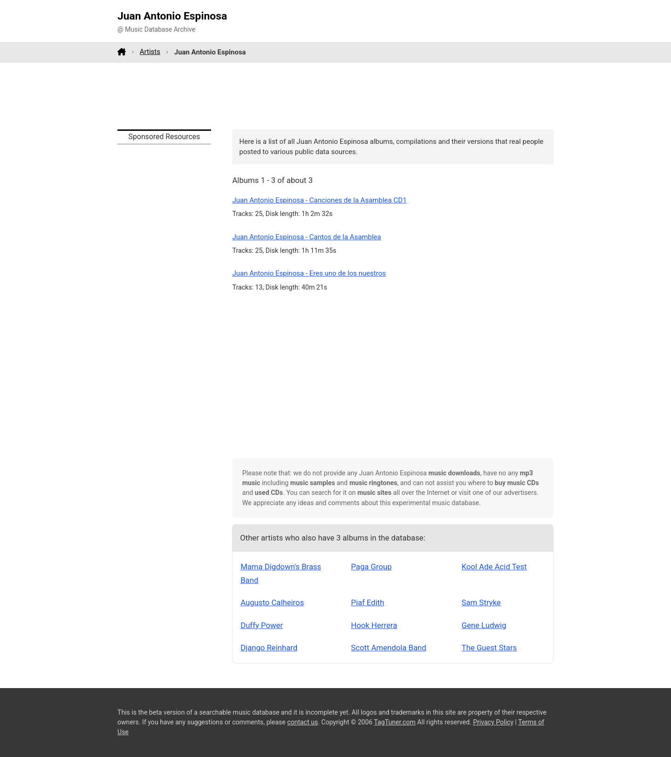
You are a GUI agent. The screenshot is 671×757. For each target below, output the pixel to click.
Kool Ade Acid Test (494, 566)
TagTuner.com (395, 722)
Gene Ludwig (484, 625)
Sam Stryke (481, 602)
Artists (150, 51)
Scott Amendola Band (388, 647)
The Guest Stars (489, 647)
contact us (302, 722)
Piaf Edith (367, 602)
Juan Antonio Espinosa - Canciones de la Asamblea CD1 (319, 200)
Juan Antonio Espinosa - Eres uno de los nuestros (309, 273)
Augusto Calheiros (272, 602)
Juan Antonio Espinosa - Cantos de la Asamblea (306, 237)
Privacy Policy (493, 722)
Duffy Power (261, 625)
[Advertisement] (335, 96)
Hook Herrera (374, 625)
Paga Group (371, 566)
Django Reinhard (268, 647)
